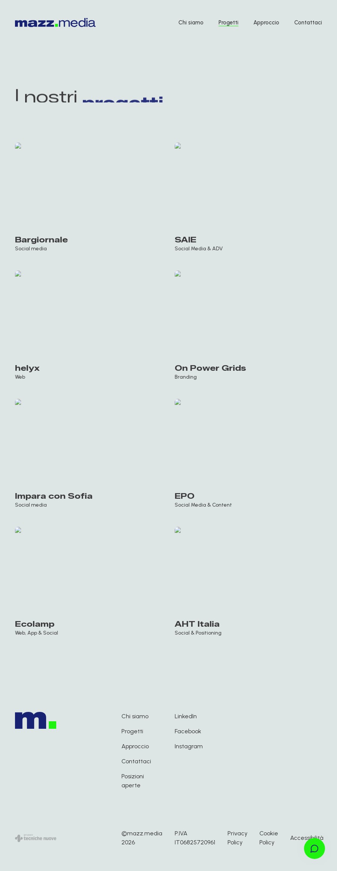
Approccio (266, 22)
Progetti (228, 22)
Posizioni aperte (132, 781)
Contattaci (308, 22)
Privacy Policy (237, 838)
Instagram (189, 746)
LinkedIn (186, 716)
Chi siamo (191, 22)
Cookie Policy (268, 838)
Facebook (188, 731)
